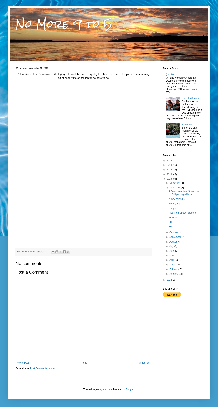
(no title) (170, 74)
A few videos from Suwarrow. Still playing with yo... (184, 193)
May (172, 255)
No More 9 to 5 (64, 23)
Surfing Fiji (174, 203)
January (174, 273)
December (175, 182)
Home (84, 362)
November (175, 187)
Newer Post (23, 362)
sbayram (107, 389)
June (172, 250)
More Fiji (173, 217)
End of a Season (191, 98)
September (175, 237)
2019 (170, 160)
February (174, 269)
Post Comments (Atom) (42, 368)
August (173, 241)
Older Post (144, 362)
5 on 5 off (187, 124)
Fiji (170, 222)
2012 (170, 279)
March (173, 264)
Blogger (130, 389)
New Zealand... (177, 199)
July (171, 246)
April (172, 260)
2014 (170, 174)
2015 (170, 169)
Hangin (172, 208)
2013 (170, 178)
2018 (170, 165)
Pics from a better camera (182, 212)
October (174, 232)
